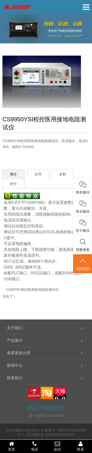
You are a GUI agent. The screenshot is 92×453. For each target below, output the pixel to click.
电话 (34, 446)
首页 (11, 446)
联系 (80, 446)
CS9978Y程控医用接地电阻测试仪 (32, 290)
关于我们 (15, 328)
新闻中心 (15, 365)
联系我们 (15, 378)
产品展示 (15, 340)
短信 (57, 446)
